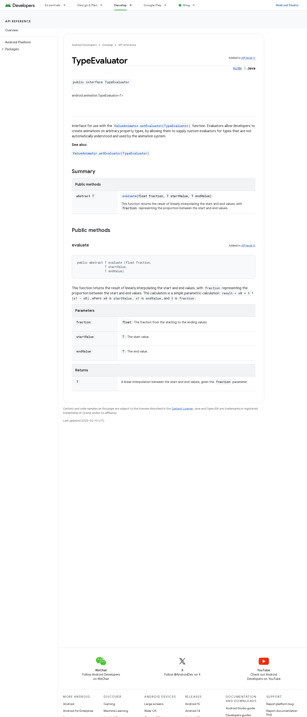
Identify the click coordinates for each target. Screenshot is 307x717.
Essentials (53, 5)
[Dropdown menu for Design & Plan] (103, 5)
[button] (28, 49)
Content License (182, 408)
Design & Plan (87, 5)
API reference (18, 21)
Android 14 (192, 711)
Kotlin (237, 68)
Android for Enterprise (78, 711)
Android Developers (84, 45)
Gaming (109, 704)
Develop (107, 45)
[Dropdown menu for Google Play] (167, 5)
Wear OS (150, 711)
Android (68, 704)
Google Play (153, 5)
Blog (186, 5)
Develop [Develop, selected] (120, 5)
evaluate (129, 196)
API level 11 (248, 58)
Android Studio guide (240, 708)
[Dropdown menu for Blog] (195, 5)
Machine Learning (116, 711)
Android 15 (192, 704)
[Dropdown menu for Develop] (132, 5)
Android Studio (287, 5)
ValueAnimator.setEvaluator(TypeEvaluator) (152, 126)
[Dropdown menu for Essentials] (66, 5)
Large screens (153, 704)
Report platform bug (280, 704)
